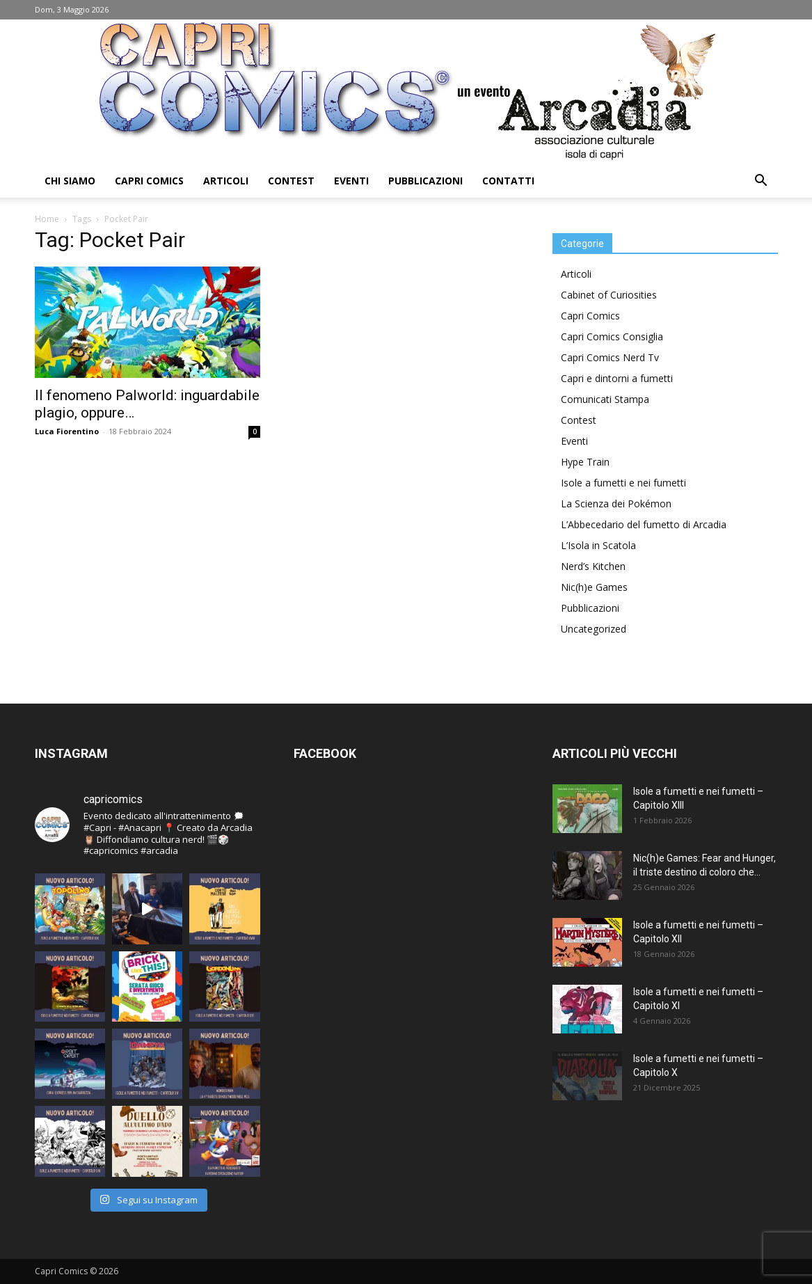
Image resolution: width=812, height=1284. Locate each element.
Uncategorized (593, 628)
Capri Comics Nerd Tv (610, 357)
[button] (761, 182)
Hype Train (585, 461)
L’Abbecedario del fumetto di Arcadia (643, 524)
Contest (291, 180)
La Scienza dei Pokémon (616, 503)
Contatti (508, 180)
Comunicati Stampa (605, 399)
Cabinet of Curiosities (609, 294)
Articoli (225, 180)
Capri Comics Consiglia (612, 336)
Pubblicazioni (425, 180)
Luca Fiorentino (67, 431)
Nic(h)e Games (594, 587)
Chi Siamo (70, 180)
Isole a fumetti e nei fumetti (623, 482)
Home (47, 219)
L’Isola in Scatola (598, 545)
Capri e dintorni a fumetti (617, 378)
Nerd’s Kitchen (593, 566)
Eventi (351, 180)
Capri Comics (149, 180)
